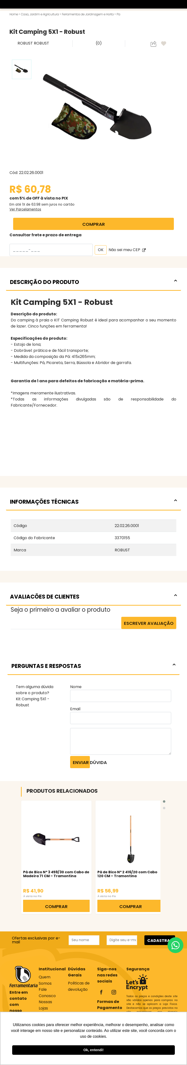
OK (100, 250)
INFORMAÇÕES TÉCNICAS (93, 502)
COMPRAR (93, 224)
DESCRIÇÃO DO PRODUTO (93, 282)
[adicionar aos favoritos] (164, 43)
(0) (99, 43)
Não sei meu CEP (127, 250)
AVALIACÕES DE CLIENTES (93, 597)
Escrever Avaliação (149, 623)
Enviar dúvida (81, 762)
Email (75, 709)
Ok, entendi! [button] (93, 1050)
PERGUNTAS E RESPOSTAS (93, 666)
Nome (76, 687)
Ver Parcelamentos (25, 209)
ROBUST (26, 43)
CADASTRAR (160, 940)
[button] (164, 801)
